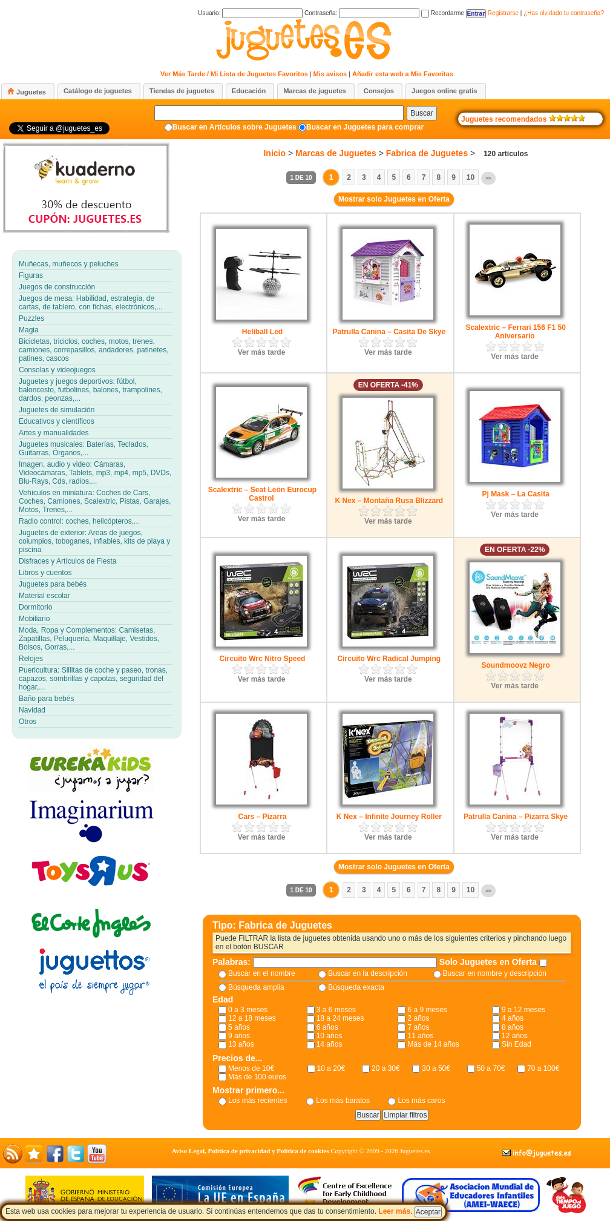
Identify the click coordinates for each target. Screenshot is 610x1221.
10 (470, 177)
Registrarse (503, 13)
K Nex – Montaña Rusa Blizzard (389, 500)
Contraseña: (361, 13)
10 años (329, 1036)
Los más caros (421, 1100)
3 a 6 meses (336, 1009)
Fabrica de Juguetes (427, 153)
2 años (418, 1018)
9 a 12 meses (523, 1009)
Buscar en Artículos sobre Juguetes (234, 127)
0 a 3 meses (247, 1009)
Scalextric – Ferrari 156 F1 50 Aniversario (515, 331)
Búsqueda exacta (356, 987)
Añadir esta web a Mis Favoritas (402, 73)
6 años (327, 1027)
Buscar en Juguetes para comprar (365, 127)
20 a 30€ (386, 1068)
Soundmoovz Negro (515, 665)
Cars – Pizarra (262, 816)
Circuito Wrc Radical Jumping (389, 658)
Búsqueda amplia (256, 987)
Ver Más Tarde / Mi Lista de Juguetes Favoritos (234, 73)
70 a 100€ (543, 1068)
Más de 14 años (433, 1044)
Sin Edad (516, 1044)
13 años (241, 1044)
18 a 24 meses (340, 1018)
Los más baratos (343, 1100)
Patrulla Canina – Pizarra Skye (516, 816)
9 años (239, 1036)
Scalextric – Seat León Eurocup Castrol (262, 493)
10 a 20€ (331, 1068)
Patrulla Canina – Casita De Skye (388, 331)
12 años (515, 1036)
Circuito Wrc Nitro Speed (263, 658)
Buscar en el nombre (261, 973)
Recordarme (442, 13)
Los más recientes (257, 1100)
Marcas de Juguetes (335, 153)
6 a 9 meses (427, 1009)
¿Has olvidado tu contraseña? (563, 13)
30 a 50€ (436, 1068)
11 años (420, 1036)
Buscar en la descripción (367, 973)
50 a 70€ (491, 1068)
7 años (418, 1027)
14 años (329, 1044)
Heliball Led (262, 331)
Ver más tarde (262, 352)
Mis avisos (330, 73)
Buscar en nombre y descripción (494, 973)
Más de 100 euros (257, 1077)
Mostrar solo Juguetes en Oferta (394, 199)
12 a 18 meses (252, 1018)
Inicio (274, 153)
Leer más (394, 1211)
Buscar (421, 113)
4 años (512, 1018)
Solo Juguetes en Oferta (489, 962)
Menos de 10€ (251, 1068)
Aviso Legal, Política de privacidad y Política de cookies (250, 1150)
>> (488, 178)
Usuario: (250, 13)
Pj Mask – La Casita (515, 494)
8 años (512, 1027)
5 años (239, 1027)
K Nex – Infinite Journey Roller (389, 816)
